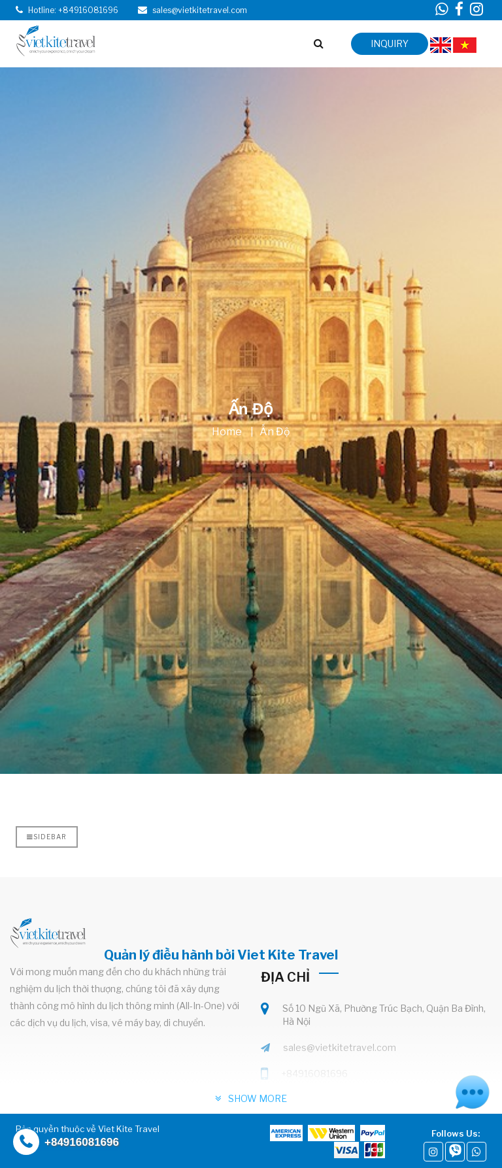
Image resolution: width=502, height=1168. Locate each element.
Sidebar (47, 837)
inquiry (390, 43)
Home (227, 431)
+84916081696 (314, 1073)
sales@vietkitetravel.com (339, 1047)
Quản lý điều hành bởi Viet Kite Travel (221, 955)
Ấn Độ (274, 431)
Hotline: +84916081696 (73, 10)
